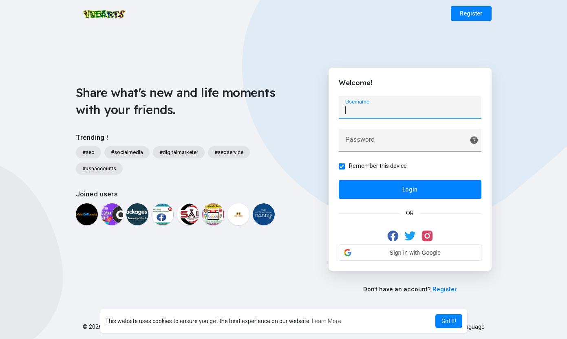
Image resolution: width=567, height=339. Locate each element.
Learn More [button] (326, 321)
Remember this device (378, 166)
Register (471, 13)
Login (409, 189)
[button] (410, 252)
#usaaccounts (99, 168)
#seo (88, 152)
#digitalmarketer (178, 152)
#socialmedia (127, 152)
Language (469, 327)
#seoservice (228, 152)
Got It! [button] (448, 321)
